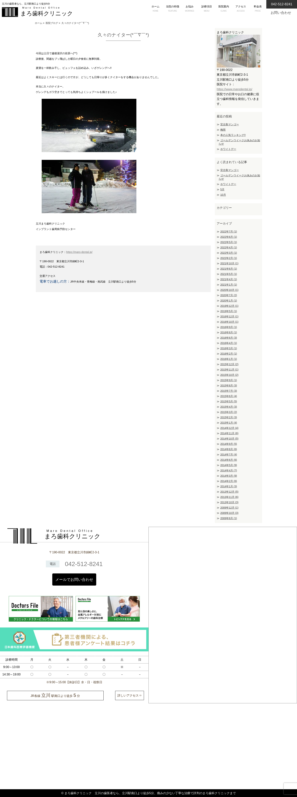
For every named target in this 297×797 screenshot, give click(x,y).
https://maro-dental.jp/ (79, 252)
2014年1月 (228, 486)
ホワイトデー (228, 149)
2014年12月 (229, 428)
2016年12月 (229, 316)
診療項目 (206, 9)
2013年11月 (229, 497)
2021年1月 (228, 284)
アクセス (240, 9)
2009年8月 (228, 518)
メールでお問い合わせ (74, 579)
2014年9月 (228, 443)
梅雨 (223, 129)
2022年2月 (228, 258)
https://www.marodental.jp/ (234, 89)
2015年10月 (229, 374)
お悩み (189, 9)
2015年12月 (229, 364)
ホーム (155, 9)
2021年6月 (228, 268)
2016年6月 (228, 337)
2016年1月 (228, 358)
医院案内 (223, 9)
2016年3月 (228, 348)
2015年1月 (228, 422)
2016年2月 (228, 353)
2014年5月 (228, 465)
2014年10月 (229, 438)
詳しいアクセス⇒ (129, 695)
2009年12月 (229, 507)
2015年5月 (228, 401)
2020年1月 (228, 300)
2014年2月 (228, 481)
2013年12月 (229, 491)
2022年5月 (228, 242)
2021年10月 (229, 263)
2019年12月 (229, 305)
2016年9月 (228, 327)
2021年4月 (228, 279)
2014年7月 (228, 454)
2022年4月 (228, 247)
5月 (222, 189)
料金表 (257, 9)
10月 (223, 194)
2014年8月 (228, 449)
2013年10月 (229, 502)
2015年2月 (228, 417)
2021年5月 (228, 274)
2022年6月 (228, 236)
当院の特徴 (172, 9)
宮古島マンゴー (229, 124)
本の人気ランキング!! (233, 135)
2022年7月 (228, 231)
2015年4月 (228, 406)
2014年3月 (228, 475)
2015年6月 (228, 396)
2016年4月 (228, 343)
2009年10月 (229, 512)
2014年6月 (228, 459)
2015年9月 (228, 380)
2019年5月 (228, 311)
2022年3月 (228, 252)
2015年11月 (229, 369)
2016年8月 (228, 332)
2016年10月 (229, 321)
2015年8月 (228, 385)
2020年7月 (228, 295)
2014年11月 (229, 433)
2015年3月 (228, 412)
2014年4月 (228, 470)
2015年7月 (228, 390)
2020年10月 (229, 289)
